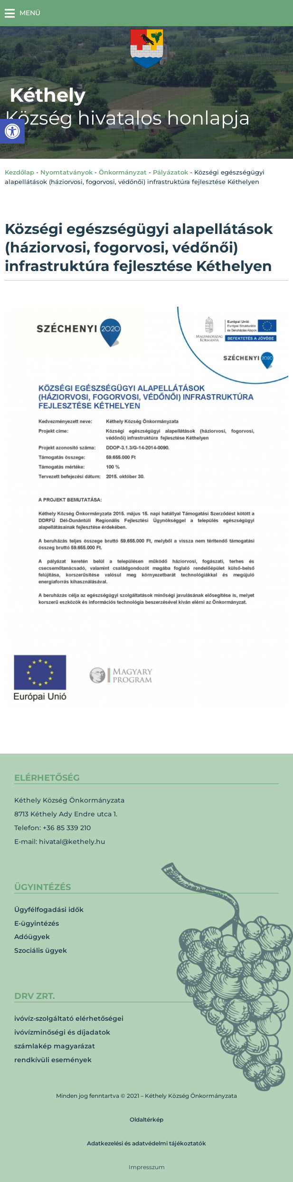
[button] (22, 13)
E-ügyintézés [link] (36, 923)
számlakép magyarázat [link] (54, 1046)
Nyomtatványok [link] (66, 172)
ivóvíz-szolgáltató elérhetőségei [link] (68, 1018)
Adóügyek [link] (32, 936)
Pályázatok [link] (170, 172)
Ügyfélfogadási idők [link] (49, 909)
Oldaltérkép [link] (146, 1119)
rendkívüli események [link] (53, 1060)
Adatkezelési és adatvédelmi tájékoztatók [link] (146, 1143)
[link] (12, 131)
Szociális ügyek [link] (40, 950)
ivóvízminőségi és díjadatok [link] (62, 1032)
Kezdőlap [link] (19, 172)
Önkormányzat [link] (123, 172)
